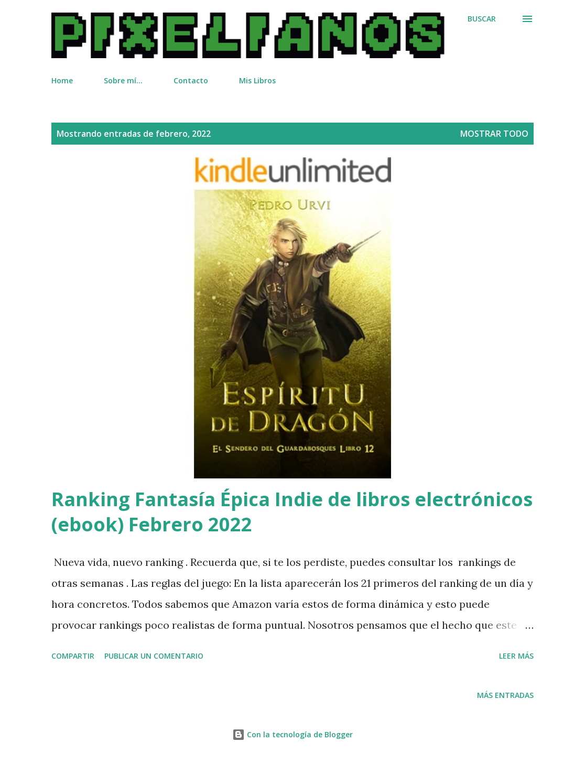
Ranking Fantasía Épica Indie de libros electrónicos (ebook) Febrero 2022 (292, 511)
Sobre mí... (123, 80)
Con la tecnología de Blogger (292, 734)
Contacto (191, 80)
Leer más (516, 656)
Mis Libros (257, 80)
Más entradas (505, 695)
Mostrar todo (494, 133)
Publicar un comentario (153, 656)
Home (62, 80)
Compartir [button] (72, 656)
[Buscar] (482, 19)
